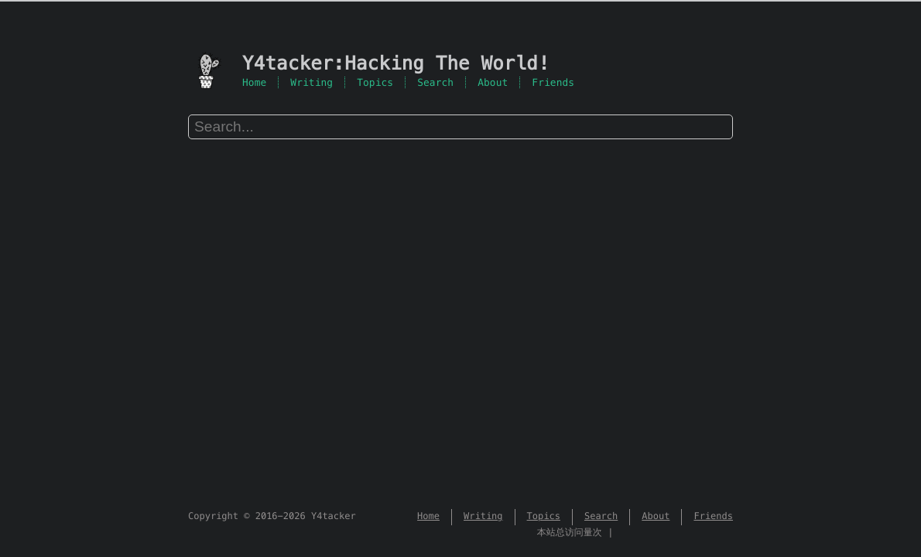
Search (435, 82)
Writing (311, 82)
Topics (375, 82)
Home (254, 82)
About (493, 82)
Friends (553, 82)
